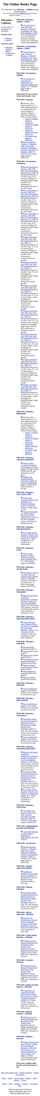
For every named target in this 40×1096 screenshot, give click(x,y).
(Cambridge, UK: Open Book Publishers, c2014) (30, 626)
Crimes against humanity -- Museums (26, 936)
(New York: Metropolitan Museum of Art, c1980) (29, 387)
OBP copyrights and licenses (20, 1093)
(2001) (29, 481)
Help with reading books (9, 1073)
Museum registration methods (24, 867)
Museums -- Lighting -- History (9, 49)
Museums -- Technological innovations (25, 747)
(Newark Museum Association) (29, 660)
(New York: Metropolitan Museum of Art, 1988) (29, 170)
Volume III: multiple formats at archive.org (31, 132)
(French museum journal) (28, 666)
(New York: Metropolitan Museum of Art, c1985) (29, 240)
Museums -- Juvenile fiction (25, 568)
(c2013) (29, 535)
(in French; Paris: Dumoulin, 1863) (29, 556)
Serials (24, 1080)
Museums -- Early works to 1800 (25, 493)
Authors (28, 1078)
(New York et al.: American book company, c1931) (30, 575)
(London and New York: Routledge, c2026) (29, 600)
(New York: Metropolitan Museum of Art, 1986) (29, 216)
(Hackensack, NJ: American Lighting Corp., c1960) (29, 82)
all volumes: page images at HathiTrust (31, 138)
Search (10, 1078)
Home (4, 1078)
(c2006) (29, 995)
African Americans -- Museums (24, 913)
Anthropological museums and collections (27, 827)
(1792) (29, 502)
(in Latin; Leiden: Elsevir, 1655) (29, 514)
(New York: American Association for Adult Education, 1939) (28, 814)
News (11, 1084)
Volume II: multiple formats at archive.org (31, 126)
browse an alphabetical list (21, 13)
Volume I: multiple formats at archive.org (31, 121)
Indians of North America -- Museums (27, 986)
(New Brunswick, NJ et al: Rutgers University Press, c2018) (29, 946)
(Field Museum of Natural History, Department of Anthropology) (29, 834)
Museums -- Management (25, 591)
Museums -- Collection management (25, 458)
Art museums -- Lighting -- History (26, 47)
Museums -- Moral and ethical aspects (25, 617)
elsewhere (4, 31)
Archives (25, 1084)
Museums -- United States (25, 806)
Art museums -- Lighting (10, 54)
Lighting (8, 40)
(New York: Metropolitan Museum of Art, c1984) (29, 265)
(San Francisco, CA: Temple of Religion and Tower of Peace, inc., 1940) (30, 1049)
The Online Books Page (20, 4)
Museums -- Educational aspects (25, 528)
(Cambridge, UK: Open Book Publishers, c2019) (29, 29)
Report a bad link (26, 1073)
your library (5, 29)
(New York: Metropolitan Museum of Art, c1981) (29, 362)
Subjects (17, 1080)
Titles (35, 1078)
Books (4, 1084)
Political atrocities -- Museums (24, 1012)
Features (17, 1084)
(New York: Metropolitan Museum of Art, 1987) (29, 193)
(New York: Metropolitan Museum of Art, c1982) (29, 337)
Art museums (31, 843)
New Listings (19, 1078)
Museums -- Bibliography (25, 412)
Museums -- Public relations (25, 699)
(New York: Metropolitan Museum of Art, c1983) (29, 314)
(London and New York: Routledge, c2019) (29, 922)
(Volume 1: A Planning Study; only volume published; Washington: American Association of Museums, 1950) (29, 147)
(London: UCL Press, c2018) (29, 466)
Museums (8, 38)
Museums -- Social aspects (25, 714)
